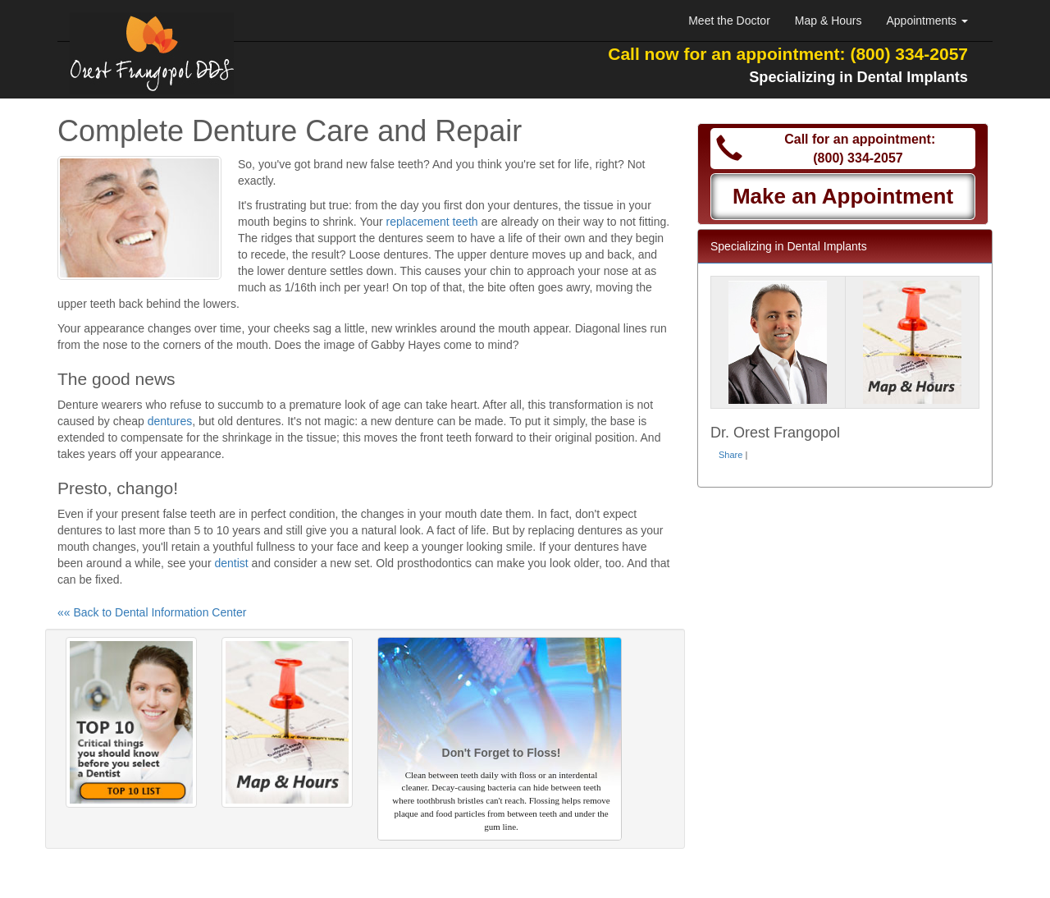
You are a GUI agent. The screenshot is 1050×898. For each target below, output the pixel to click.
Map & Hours (828, 20)
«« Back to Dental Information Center (151, 612)
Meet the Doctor (729, 20)
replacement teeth (432, 221)
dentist (231, 563)
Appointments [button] (928, 20)
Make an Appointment (843, 196)
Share (730, 455)
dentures (170, 421)
